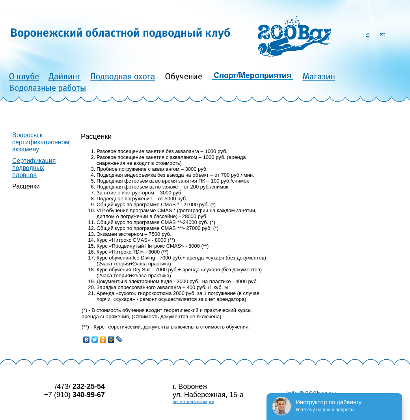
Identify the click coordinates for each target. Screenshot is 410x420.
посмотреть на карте (193, 401)
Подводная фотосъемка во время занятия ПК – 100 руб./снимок (173, 181)
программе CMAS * (153, 210)
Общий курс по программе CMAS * (138, 204)
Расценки (26, 186)
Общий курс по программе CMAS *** (140, 228)
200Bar (294, 36)
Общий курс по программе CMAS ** (139, 222)
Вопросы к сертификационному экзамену (42, 142)
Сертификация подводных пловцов (34, 167)
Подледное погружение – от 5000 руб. (142, 199)
